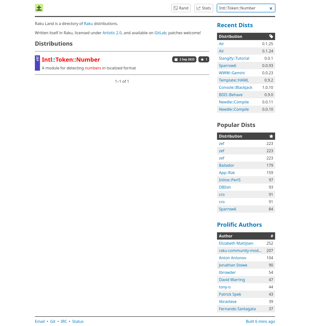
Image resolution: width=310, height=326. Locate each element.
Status (78, 321)
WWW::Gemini (232, 72)
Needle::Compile (234, 102)
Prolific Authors (239, 224)
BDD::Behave (231, 94)
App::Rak (227, 172)
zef (221, 143)
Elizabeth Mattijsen (236, 243)
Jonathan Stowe (233, 265)
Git (52, 321)
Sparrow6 (227, 65)
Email (40, 321)
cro (222, 194)
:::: (71, 59)
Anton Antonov (232, 257)
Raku (88, 23)
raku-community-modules (242, 250)
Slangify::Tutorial (234, 58)
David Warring (232, 279)
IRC (64, 321)
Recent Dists (235, 25)
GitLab (160, 32)
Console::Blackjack (235, 87)
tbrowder (227, 272)
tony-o (225, 287)
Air (221, 43)
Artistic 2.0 (112, 32)
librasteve (228, 301)
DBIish (225, 187)
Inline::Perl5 (230, 180)
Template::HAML (234, 80)
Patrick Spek (230, 294)
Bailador (226, 165)
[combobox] (246, 8)
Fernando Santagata (237, 308)
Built (260, 321)
